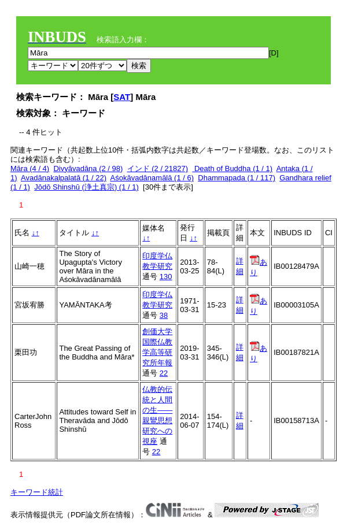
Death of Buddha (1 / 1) (232, 168)
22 (164, 373)
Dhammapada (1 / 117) (236, 177)
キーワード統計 (36, 492)
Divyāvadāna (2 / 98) (88, 168)
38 (164, 315)
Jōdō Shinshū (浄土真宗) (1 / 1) (86, 187)
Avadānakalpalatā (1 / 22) (63, 177)
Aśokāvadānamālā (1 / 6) (152, 177)
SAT (121, 97)
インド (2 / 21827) (158, 168)
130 (166, 276)
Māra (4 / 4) (29, 168)
